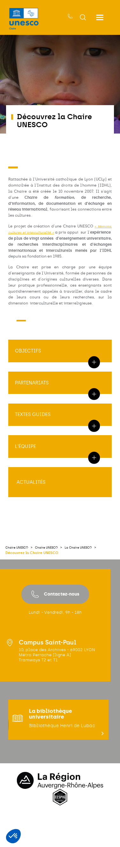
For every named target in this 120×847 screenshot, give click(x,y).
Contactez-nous (55, 624)
